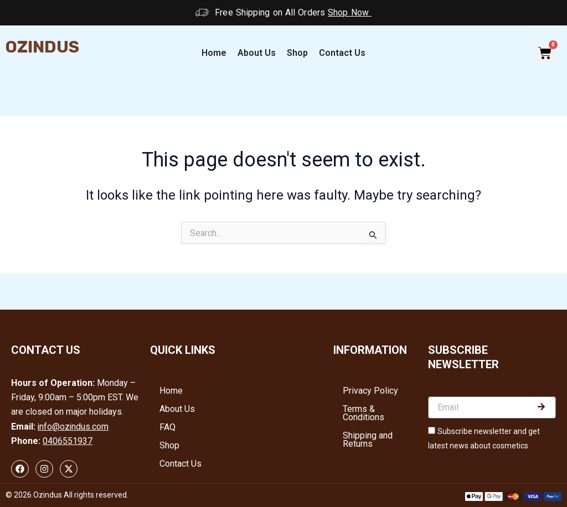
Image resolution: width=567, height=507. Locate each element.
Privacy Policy (372, 390)
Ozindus (42, 47)
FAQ (169, 429)
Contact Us (342, 53)
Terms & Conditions (365, 414)
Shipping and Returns (369, 441)
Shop (297, 53)
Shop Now (350, 12)
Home (214, 53)
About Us (257, 53)
